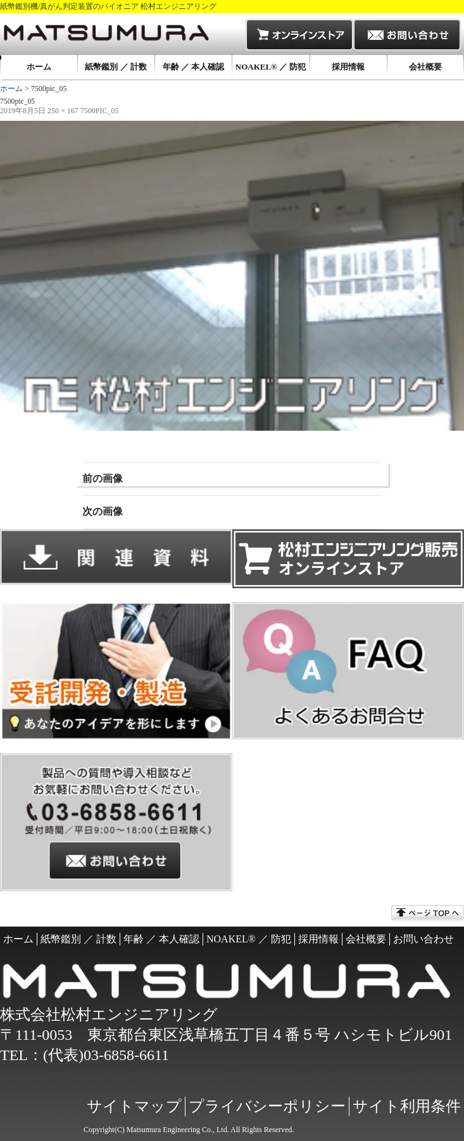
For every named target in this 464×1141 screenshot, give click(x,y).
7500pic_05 (99, 110)
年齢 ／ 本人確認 (194, 66)
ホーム (39, 66)
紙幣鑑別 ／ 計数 (116, 66)
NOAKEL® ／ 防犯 (270, 66)
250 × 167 (62, 110)
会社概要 (425, 66)
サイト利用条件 (407, 1106)
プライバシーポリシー (267, 1106)
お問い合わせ (423, 939)
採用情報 (348, 66)
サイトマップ (134, 1106)
